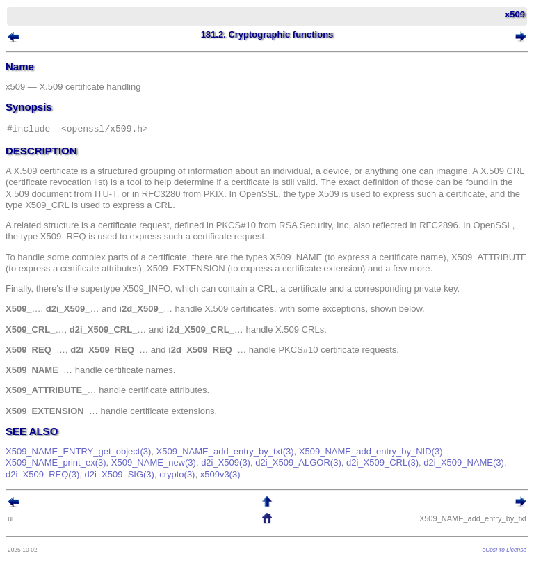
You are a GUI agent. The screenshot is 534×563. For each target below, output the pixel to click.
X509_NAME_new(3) (153, 462)
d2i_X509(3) (225, 462)
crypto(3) (177, 474)
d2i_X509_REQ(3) (42, 474)
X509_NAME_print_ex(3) (56, 462)
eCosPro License (504, 549)
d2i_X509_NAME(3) (463, 462)
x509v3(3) (220, 474)
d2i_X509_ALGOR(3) (298, 462)
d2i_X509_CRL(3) (382, 462)
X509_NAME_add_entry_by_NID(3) (371, 451)
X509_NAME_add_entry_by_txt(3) (225, 451)
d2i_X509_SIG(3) (119, 474)
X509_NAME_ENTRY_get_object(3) (78, 451)
